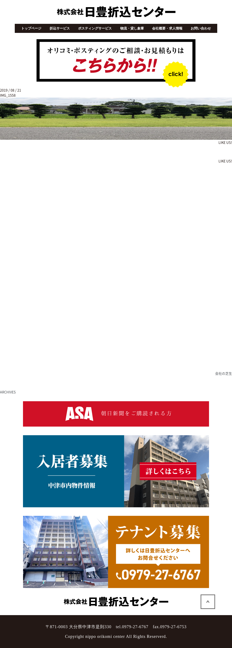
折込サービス (60, 28)
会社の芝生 (223, 373)
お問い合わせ (201, 28)
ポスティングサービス (95, 28)
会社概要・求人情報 (167, 28)
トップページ (31, 28)
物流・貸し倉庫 (132, 28)
